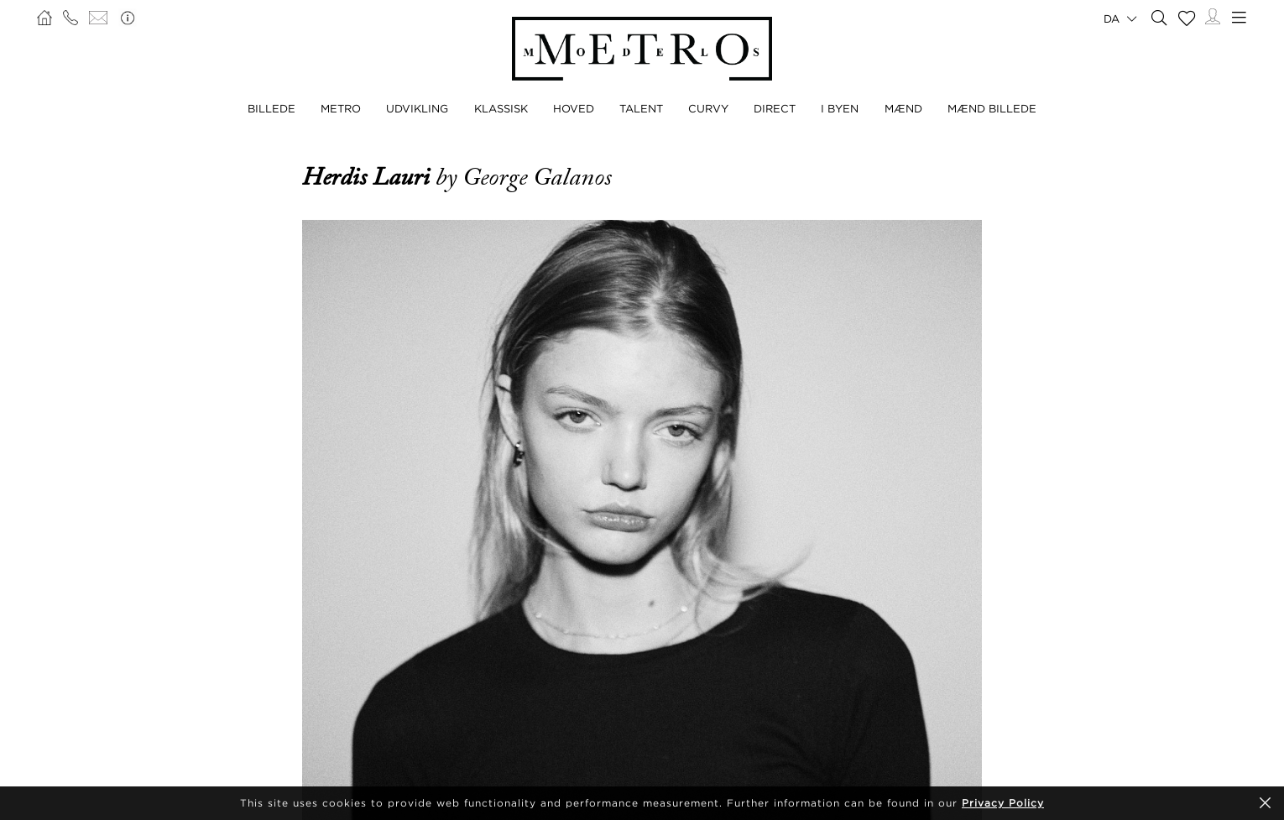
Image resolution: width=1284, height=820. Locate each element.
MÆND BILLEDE (991, 108)
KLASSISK (501, 108)
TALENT (641, 108)
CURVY (708, 108)
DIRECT (775, 108)
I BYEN (840, 108)
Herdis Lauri (369, 177)
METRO (341, 108)
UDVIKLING (417, 108)
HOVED (573, 108)
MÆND (903, 108)
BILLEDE (271, 108)
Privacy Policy (1003, 802)
